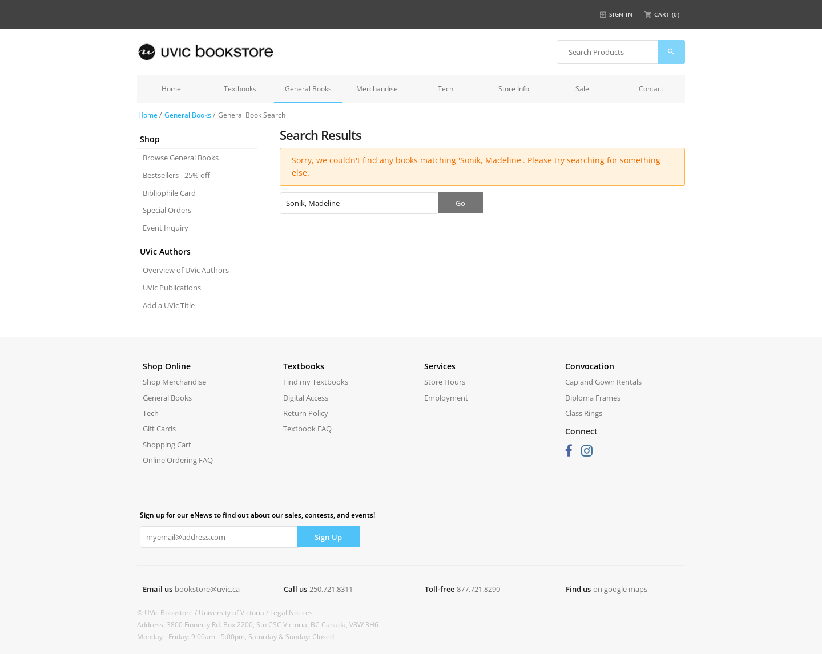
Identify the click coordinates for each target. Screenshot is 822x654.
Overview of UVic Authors (186, 270)
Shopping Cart (167, 444)
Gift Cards (159, 428)
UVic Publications (172, 287)
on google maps (620, 589)
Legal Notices (291, 612)
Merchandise (377, 89)
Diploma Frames (592, 398)
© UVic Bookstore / (168, 612)
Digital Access (305, 398)
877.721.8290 (478, 589)
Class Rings (583, 413)
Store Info (513, 89)
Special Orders (167, 210)
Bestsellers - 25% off (176, 175)
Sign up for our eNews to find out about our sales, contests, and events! (257, 515)
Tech (445, 89)
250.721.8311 (331, 589)
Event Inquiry (165, 228)
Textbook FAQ (307, 428)
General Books (308, 89)
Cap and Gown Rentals (603, 382)
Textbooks (240, 89)
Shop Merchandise (174, 382)
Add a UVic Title (169, 305)
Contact (651, 89)
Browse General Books (181, 157)
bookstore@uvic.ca (207, 589)
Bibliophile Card (169, 193)
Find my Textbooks (315, 382)
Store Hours (444, 382)
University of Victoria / (234, 612)
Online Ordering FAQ (178, 460)
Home (171, 89)
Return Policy (305, 413)
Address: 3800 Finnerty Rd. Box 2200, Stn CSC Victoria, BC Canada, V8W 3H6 (257, 624)
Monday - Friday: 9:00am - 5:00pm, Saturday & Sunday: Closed (235, 636)
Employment (446, 398)
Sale (582, 89)
